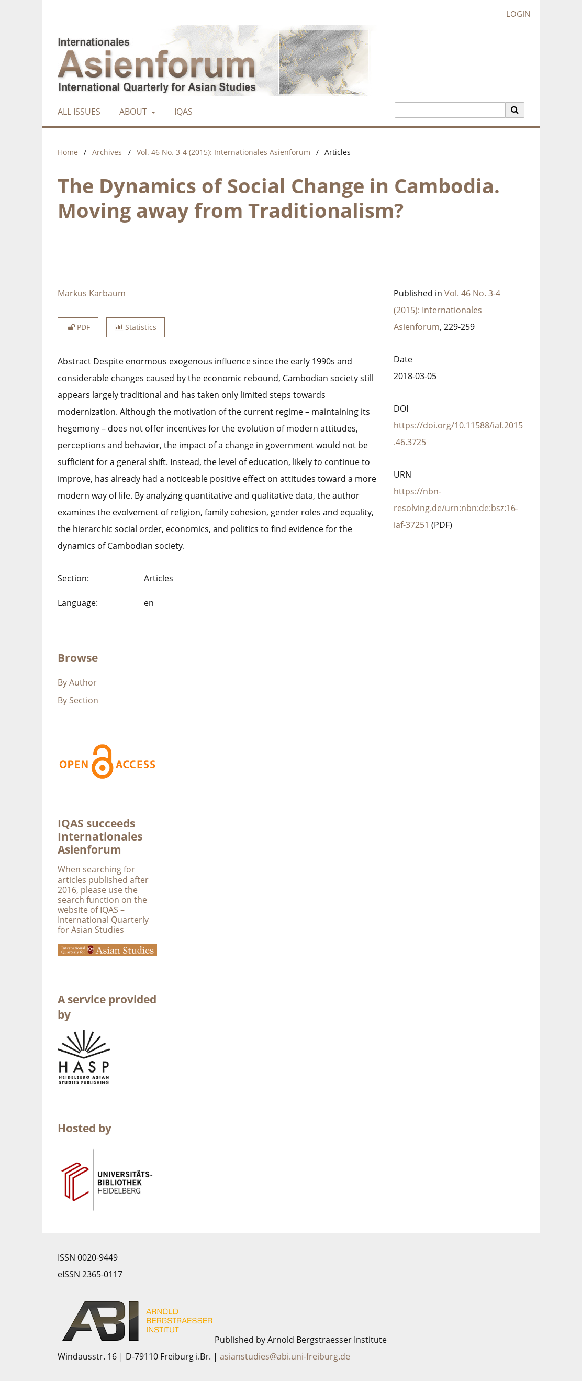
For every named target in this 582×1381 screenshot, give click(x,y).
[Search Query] (450, 110)
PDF (78, 327)
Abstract (74, 361)
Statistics (135, 327)
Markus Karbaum (92, 293)
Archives (107, 152)
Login (514, 14)
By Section (78, 700)
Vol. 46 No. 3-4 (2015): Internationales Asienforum (223, 152)
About (132, 111)
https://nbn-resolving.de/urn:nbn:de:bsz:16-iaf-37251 (456, 508)
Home (68, 152)
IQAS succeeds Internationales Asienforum (100, 836)
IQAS (181, 111)
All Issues (76, 111)
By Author (77, 682)
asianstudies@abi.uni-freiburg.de (285, 1356)
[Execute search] (515, 110)
